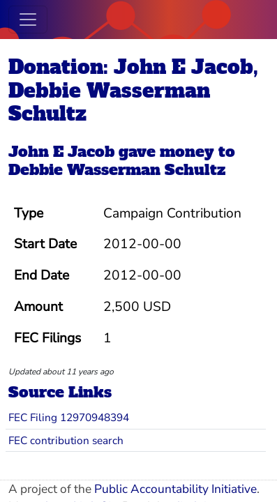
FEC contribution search (65, 440)
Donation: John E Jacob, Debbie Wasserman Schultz (133, 90)
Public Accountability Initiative (175, 489)
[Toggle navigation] (27, 19)
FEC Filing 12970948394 (68, 417)
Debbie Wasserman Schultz (116, 170)
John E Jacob (61, 152)
